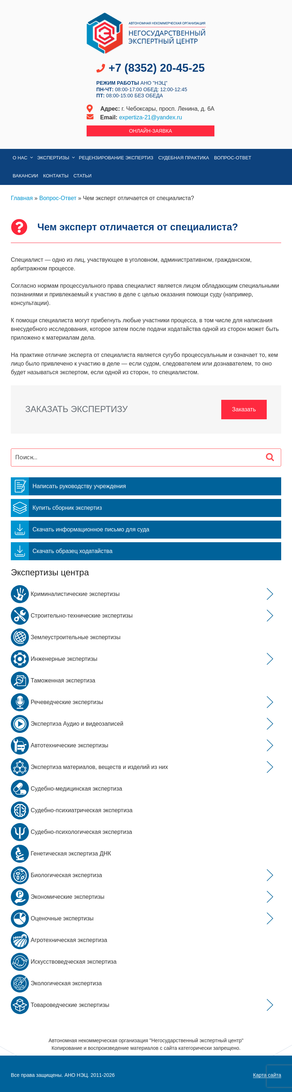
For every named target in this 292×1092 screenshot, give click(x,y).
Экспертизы (56, 157)
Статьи (83, 175)
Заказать (244, 409)
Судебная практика (183, 157)
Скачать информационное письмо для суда (80, 530)
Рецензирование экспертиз (116, 157)
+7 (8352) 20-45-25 (157, 68)
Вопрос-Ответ (232, 157)
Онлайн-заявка (150, 131)
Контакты (56, 175)
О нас (23, 157)
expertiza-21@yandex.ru (150, 117)
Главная (22, 198)
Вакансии (25, 175)
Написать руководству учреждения (68, 486)
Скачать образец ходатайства (62, 551)
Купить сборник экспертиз (56, 508)
